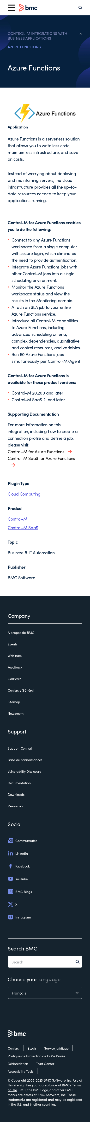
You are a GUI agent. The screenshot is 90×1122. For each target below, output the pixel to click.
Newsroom (16, 713)
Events (12, 644)
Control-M (17, 519)
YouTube (18, 879)
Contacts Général (21, 690)
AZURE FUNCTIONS (24, 46)
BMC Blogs (20, 891)
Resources (15, 805)
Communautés (22, 840)
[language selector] (45, 993)
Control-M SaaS (23, 527)
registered (39, 1099)
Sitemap (14, 701)
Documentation (19, 782)
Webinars (15, 655)
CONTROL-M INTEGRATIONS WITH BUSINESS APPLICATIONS (37, 35)
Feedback (15, 667)
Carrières (14, 678)
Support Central (20, 748)
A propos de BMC (21, 632)
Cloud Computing (24, 494)
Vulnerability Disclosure (24, 771)
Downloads (16, 794)
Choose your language (34, 979)
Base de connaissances (25, 759)
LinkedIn (18, 853)
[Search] (80, 8)
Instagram (19, 917)
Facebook (19, 866)
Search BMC (22, 948)
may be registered (68, 1099)
